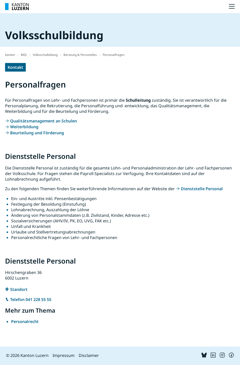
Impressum (64, 355)
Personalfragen (113, 55)
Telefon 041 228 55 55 (30, 299)
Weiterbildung (24, 127)
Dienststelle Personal (202, 188)
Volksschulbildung (45, 55)
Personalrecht (25, 321)
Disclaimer (89, 355)
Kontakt (15, 67)
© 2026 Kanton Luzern (27, 355)
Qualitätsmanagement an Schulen (43, 121)
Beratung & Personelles (80, 55)
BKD (24, 55)
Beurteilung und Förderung (37, 133)
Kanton (10, 55)
